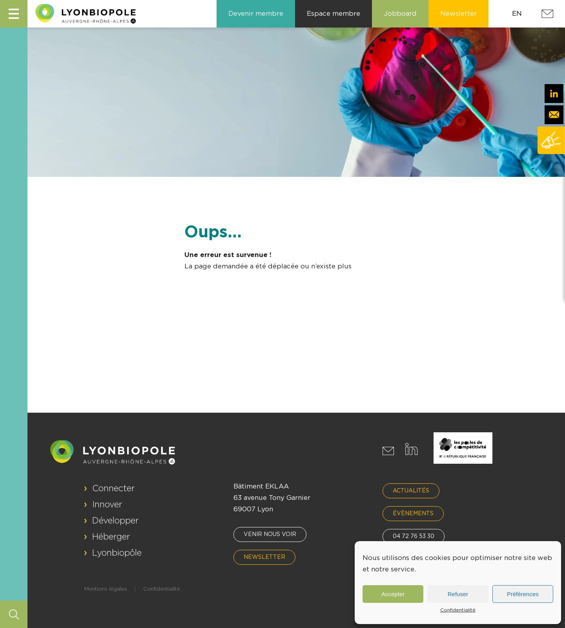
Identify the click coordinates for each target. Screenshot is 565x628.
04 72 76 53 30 (413, 536)
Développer (115, 520)
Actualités (411, 491)
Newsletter (264, 557)
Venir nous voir (270, 534)
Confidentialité (458, 610)
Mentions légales (105, 589)
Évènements (413, 513)
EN (517, 13)
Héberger (111, 537)
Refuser (458, 594)
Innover (107, 504)
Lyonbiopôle (117, 553)
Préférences (523, 594)
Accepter (393, 594)
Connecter (113, 488)
